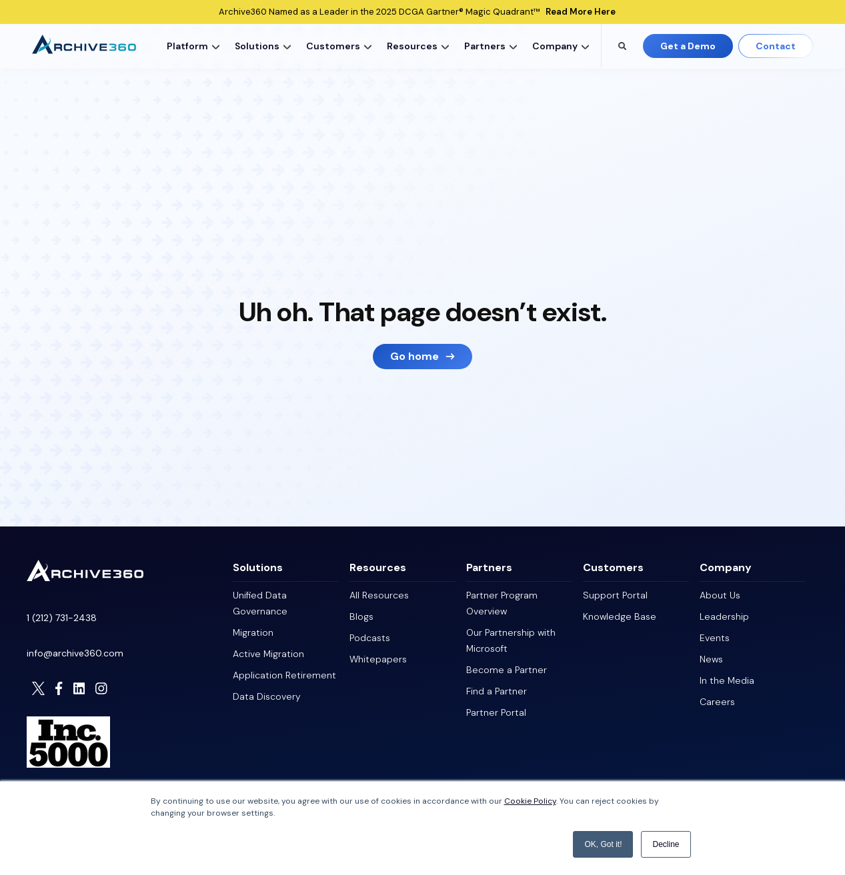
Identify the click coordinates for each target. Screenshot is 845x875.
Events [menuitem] (715, 638)
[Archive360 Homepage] (84, 50)
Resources (412, 46)
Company (555, 46)
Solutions (257, 46)
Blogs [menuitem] (361, 616)
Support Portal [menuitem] (615, 595)
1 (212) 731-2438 (62, 618)
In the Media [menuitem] (727, 680)
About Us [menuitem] (720, 595)
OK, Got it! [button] (603, 844)
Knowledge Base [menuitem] (619, 616)
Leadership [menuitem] (724, 616)
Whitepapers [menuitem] (378, 659)
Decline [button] (665, 844)
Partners (485, 46)
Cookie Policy (530, 801)
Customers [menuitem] (613, 567)
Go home (414, 356)
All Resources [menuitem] (379, 595)
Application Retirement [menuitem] (284, 675)
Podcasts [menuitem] (369, 638)
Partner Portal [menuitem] (496, 712)
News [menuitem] (711, 659)
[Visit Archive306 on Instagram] (101, 688)
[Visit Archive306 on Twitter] (38, 688)
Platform (187, 46)
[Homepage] (85, 577)
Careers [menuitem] (717, 702)
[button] (216, 46)
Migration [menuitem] (253, 632)
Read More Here (581, 12)
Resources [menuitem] (377, 567)
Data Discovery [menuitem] (267, 696)
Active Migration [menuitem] (268, 654)
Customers (333, 46)
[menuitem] (191, 46)
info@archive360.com (75, 653)
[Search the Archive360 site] (622, 46)
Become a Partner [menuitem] (506, 670)
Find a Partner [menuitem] (496, 691)
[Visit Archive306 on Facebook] (58, 688)
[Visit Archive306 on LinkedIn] (79, 688)
